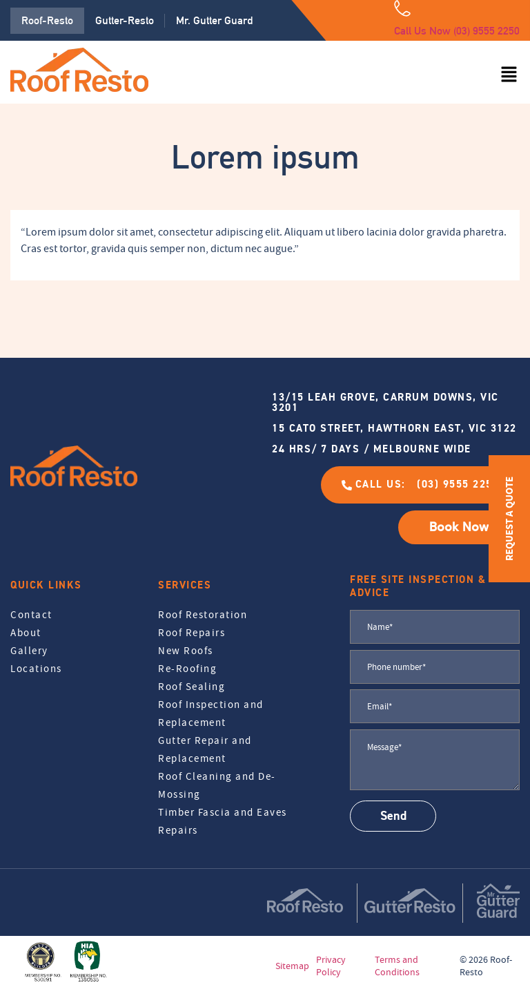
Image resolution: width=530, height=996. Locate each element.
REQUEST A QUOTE (509, 519)
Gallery (29, 651)
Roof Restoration (202, 615)
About (25, 633)
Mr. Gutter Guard (214, 20)
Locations (36, 669)
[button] (509, 75)
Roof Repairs (191, 633)
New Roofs (185, 651)
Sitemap (292, 965)
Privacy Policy (331, 965)
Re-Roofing (187, 669)
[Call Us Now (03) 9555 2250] (402, 8)
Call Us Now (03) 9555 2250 (457, 30)
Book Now (459, 527)
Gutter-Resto (124, 20)
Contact (31, 615)
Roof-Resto (47, 20)
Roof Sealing (191, 686)
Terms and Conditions (397, 965)
